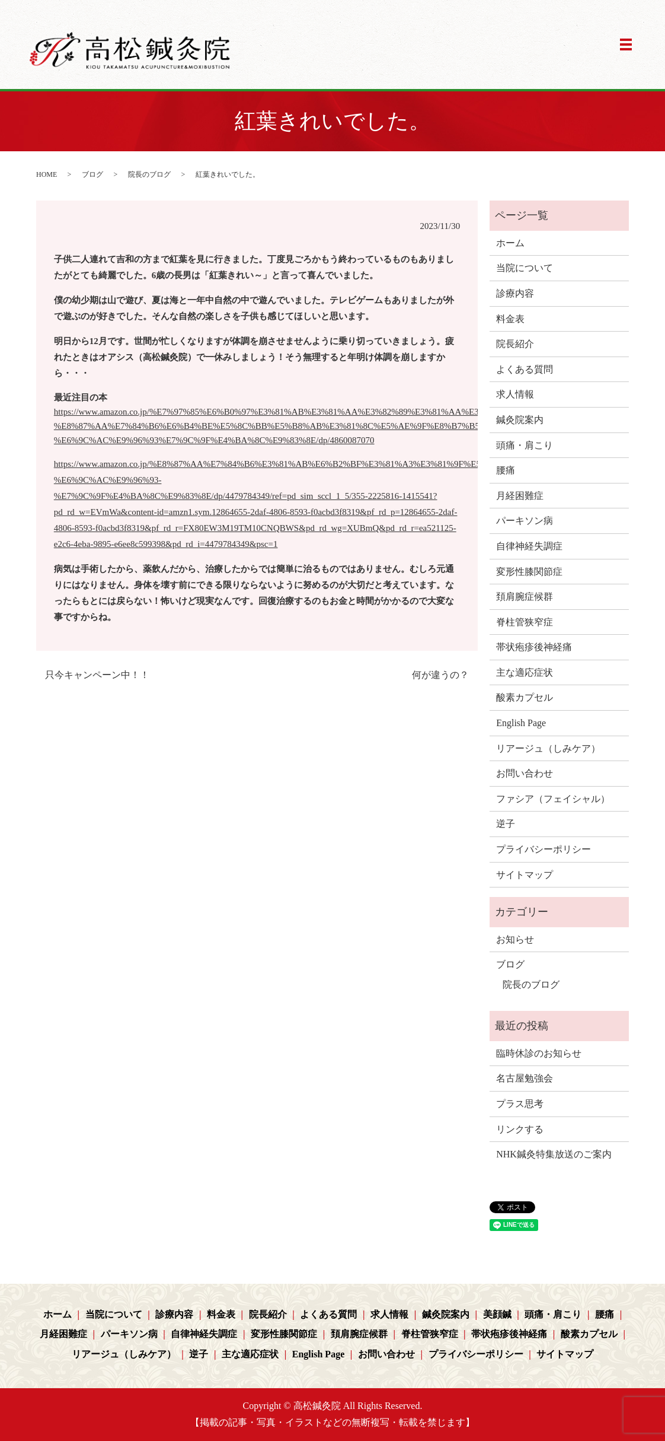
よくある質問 (524, 369)
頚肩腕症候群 (524, 596)
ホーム (510, 243)
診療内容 (515, 293)
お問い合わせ (524, 773)
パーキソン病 (524, 521)
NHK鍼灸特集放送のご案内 (554, 1154)
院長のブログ (149, 174)
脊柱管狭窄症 (524, 622)
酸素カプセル (524, 697)
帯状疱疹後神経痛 (534, 647)
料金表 (510, 319)
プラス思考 (519, 1104)
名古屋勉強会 (524, 1078)
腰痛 (505, 470)
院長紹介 (515, 344)
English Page (521, 723)
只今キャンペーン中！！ (97, 675)
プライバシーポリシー (543, 849)
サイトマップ (524, 875)
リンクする (519, 1129)
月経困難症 (519, 496)
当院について (524, 268)
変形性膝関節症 (529, 572)
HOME (46, 174)
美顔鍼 (497, 1314)
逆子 (505, 824)
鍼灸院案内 (519, 420)
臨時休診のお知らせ (538, 1053)
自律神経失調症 (529, 546)
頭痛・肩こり (524, 445)
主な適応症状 (524, 672)
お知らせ (515, 939)
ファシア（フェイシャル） (553, 799)
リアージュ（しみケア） (548, 748)
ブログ (92, 174)
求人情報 (515, 394)
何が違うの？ (440, 675)
